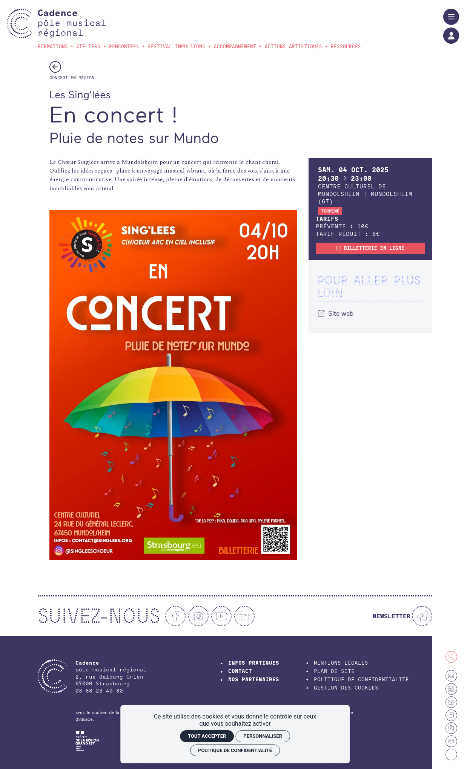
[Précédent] (55, 67)
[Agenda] (451, 689)
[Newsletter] (402, 616)
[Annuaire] (451, 715)
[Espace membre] (451, 728)
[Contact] (451, 676)
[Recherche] (451, 657)
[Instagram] (198, 616)
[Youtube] (221, 616)
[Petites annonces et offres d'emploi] (451, 702)
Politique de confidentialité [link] (235, 750)
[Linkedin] (244, 616)
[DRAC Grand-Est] (87, 740)
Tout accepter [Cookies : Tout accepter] (207, 736)
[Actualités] (451, 741)
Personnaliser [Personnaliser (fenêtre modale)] (262, 736)
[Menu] (451, 16)
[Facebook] (175, 616)
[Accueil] (72, 23)
